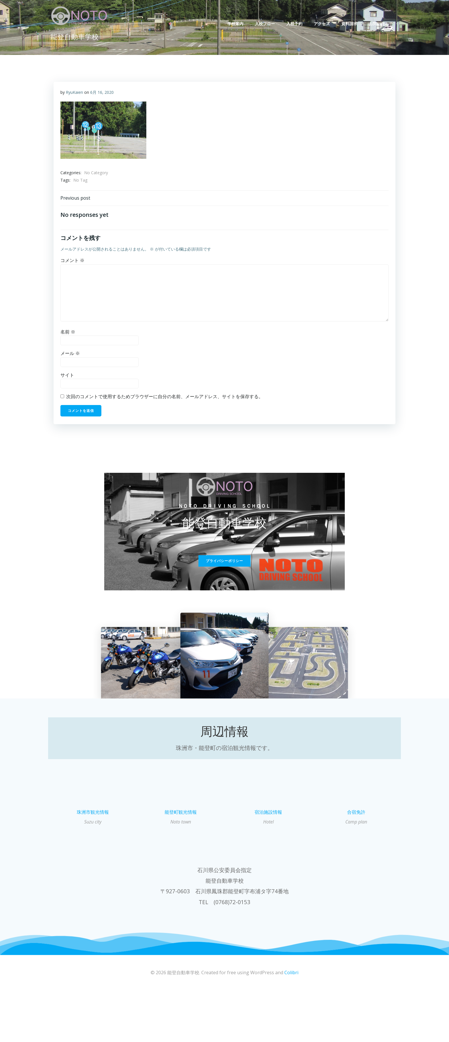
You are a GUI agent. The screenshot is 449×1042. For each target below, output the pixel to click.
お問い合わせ (383, 23)
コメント (73, 265)
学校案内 (238, 23)
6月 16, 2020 (102, 94)
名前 (68, 336)
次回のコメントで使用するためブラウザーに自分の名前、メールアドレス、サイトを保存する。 (165, 401)
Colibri (291, 1025)
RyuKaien (75, 94)
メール (70, 358)
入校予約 (297, 23)
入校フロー (267, 23)
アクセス (324, 23)
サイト (68, 379)
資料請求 (352, 23)
